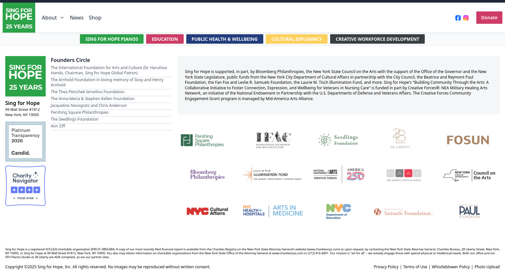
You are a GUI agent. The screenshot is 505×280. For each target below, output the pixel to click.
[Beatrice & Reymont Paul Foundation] (469, 211)
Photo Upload (487, 267)
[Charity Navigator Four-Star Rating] (25, 186)
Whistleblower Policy (451, 267)
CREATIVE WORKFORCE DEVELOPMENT (380, 39)
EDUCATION (162, 39)
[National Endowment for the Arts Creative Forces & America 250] (338, 175)
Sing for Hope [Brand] (22, 103)
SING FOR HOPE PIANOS (109, 39)
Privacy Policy (386, 267)
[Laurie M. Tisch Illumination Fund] (273, 175)
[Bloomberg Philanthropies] (207, 175)
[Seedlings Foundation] (338, 139)
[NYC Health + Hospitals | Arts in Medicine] (273, 211)
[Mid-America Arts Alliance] (404, 175)
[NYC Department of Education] (338, 211)
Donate (489, 17)
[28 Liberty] (404, 139)
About (53, 17)
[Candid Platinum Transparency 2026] (25, 142)
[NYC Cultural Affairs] (207, 211)
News (77, 17)
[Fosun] (469, 139)
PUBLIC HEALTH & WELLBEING (224, 39)
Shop (95, 17)
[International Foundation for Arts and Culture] (273, 139)
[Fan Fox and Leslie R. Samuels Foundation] (404, 211)
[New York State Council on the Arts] (469, 175)
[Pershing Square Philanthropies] (207, 139)
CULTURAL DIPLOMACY (298, 39)
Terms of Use (415, 267)
